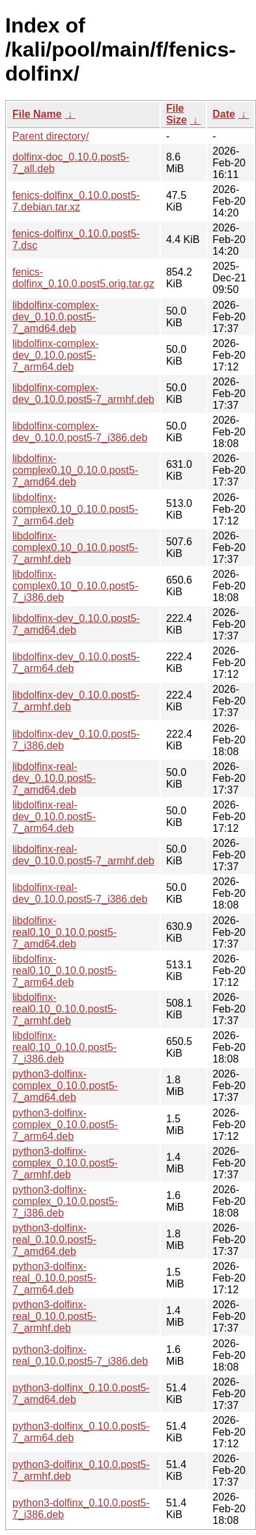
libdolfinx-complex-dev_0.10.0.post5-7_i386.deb (79, 431)
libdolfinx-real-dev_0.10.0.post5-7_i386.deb (79, 893)
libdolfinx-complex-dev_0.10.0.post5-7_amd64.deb (55, 317)
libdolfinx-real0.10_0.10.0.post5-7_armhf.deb (64, 1009)
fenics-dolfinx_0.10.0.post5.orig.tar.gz (83, 277)
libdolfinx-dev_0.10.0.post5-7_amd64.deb (76, 624)
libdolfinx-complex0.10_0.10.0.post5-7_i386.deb (75, 586)
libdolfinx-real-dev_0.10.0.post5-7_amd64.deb (54, 778)
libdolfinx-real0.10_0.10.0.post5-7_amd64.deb (64, 932)
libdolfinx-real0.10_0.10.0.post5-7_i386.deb (64, 1047)
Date (223, 114)
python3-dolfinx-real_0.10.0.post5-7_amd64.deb (54, 1239)
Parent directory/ (50, 136)
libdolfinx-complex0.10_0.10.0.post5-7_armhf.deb (75, 547)
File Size (176, 114)
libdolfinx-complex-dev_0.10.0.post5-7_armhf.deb (83, 393)
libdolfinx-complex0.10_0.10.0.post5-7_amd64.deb (75, 470)
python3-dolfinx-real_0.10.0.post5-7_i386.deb (80, 1355)
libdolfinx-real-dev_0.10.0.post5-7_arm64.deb (54, 816)
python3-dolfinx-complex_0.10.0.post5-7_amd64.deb (65, 1085)
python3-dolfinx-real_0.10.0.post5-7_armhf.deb (54, 1316)
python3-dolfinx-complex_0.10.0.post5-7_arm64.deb (65, 1124)
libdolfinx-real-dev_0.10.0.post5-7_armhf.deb (83, 855)
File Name (37, 114)
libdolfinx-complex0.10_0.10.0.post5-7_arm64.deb (75, 509)
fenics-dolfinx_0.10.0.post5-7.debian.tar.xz (76, 201)
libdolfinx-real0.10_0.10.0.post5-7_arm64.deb (64, 970)
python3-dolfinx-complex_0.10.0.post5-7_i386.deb (65, 1201)
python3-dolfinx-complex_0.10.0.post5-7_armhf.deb (65, 1163)
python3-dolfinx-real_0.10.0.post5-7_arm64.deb (54, 1278)
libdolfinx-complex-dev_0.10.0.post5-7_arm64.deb (55, 355)
